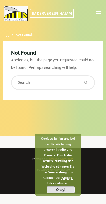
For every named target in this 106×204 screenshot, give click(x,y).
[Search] (86, 82)
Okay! (60, 190)
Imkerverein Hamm (52, 13)
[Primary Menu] (98, 13)
